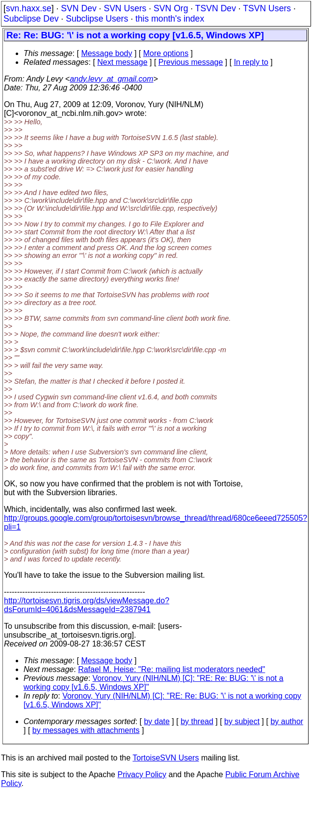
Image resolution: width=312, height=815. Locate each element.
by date (156, 721)
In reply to (251, 62)
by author (286, 721)
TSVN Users (267, 8)
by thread (197, 721)
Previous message (190, 62)
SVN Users (125, 8)
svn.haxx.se (29, 8)
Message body (106, 53)
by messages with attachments (86, 730)
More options (166, 53)
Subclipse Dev (30, 19)
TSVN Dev (215, 8)
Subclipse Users (97, 19)
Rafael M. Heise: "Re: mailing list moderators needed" (171, 669)
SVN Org (171, 8)
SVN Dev (78, 8)
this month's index (169, 19)
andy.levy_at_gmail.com (111, 79)
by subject (242, 721)
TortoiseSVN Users (165, 758)
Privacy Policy (141, 774)
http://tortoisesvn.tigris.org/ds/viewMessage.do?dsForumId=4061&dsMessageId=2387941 (86, 605)
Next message (122, 62)
